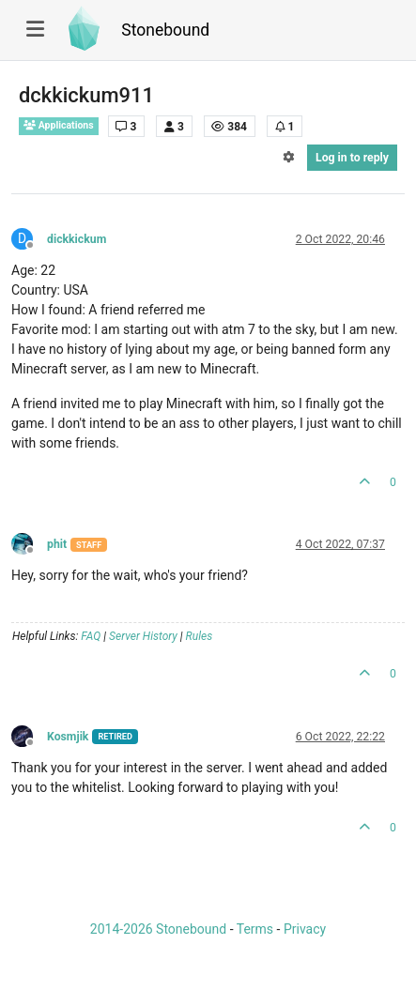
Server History (143, 636)
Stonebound (165, 30)
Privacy (305, 928)
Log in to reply (352, 157)
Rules (199, 636)
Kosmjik (67, 736)
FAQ (90, 636)
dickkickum (76, 239)
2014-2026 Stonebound (158, 928)
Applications (58, 125)
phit (57, 544)
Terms (255, 928)
